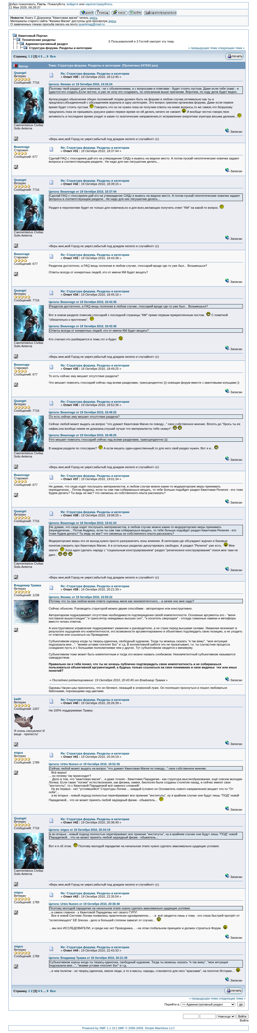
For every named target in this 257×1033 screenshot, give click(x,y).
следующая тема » (231, 48)
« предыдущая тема (202, 48)
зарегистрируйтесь (98, 4)
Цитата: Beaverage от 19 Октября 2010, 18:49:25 (83, 412)
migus (18, 752)
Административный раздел (47, 44)
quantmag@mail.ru (92, 24)
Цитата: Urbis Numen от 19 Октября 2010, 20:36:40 (84, 903)
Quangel (20, 72)
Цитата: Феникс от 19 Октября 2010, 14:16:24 (80, 84)
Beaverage (21, 147)
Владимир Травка (27, 585)
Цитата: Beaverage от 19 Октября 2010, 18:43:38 (83, 302)
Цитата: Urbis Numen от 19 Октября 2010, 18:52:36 (84, 764)
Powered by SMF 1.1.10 (98, 1028)
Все (53, 56)
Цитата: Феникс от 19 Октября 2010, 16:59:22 (80, 597)
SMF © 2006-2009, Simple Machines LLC (146, 1028)
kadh (17, 699)
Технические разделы (39, 39)
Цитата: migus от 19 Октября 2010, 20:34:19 (79, 829)
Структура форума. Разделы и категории (60, 48)
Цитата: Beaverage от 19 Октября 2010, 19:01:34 (83, 523)
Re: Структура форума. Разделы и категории (95, 73)
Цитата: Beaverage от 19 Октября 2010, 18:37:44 (83, 191)
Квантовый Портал (33, 35)
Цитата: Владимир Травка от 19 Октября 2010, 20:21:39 (88, 957)
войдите (72, 4)
